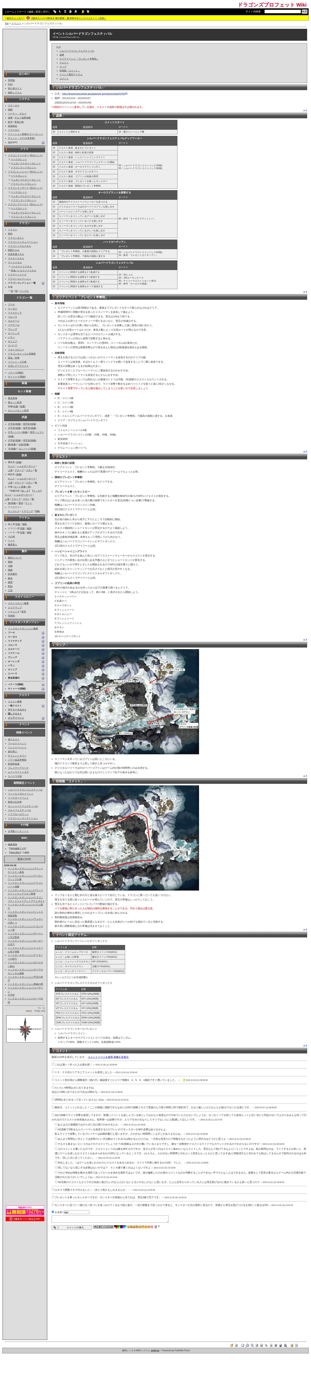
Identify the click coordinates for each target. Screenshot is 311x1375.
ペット (11, 540)
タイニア (12, 341)
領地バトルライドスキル (23, 270)
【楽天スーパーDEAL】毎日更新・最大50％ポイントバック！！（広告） (68, 18)
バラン (11, 337)
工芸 (10, 590)
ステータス (13, 105)
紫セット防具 (15, 402)
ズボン (29, 470)
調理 (10, 582)
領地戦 (11, 615)
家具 (23, 611)
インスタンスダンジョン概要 (23, 628)
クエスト (64, 62)
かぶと (11, 466)
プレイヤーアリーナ (18, 768)
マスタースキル (16, 258)
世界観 (11, 80)
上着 (10, 470)
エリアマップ (15, 607)
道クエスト (13, 739)
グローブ (19, 470)
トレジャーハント (17, 747)
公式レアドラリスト (18, 366)
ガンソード (24, 448)
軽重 (22, 406)
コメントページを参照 (100, 1057)
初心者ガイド (15, 88)
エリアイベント (16, 718)
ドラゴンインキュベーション (23, 242)
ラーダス (12, 308)
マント (28, 503)
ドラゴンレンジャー (18, 171)
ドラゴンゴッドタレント (23, 167)
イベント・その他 (17, 362)
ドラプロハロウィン (18, 814)
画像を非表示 (121, 1057)
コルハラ (12, 317)
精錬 (10, 570)
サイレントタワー (17, 755)
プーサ (11, 304)
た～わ (36, 490)
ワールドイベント (17, 743)
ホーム (10, 11)
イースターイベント (18, 798)
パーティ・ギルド (17, 113)
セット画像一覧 (22, 486)
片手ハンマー (15, 432)
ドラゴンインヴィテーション (23, 818)
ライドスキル (15, 262)
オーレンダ (13, 333)
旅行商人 (12, 751)
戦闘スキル (13, 250)
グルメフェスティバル (19, 810)
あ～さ (25, 490)
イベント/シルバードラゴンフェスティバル (82, 33)
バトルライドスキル (21, 266)
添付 (45, 11)
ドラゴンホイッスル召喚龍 (22, 353)
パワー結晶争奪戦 (17, 760)
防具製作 (12, 574)
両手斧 (26, 428)
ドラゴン (12, 229)
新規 (38, 11)
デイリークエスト (17, 709)
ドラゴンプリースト (18, 204)
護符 (21, 503)
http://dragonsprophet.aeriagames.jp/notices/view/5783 (94, 93)
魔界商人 (12, 544)
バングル (24, 291)
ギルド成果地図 (22, 117)
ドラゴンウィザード (18, 188)
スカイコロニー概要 (18, 603)
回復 (17, 524)
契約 (10, 233)
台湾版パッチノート (18, 831)
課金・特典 (13, 357)
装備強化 (12, 126)
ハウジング (13, 611)
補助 (24, 524)
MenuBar (15, 852)
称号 (10, 122)
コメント (64, 78)
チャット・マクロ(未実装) (21, 138)
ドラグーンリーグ (17, 274)
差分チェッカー (15, 18)
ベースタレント (19, 159)
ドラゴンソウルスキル (19, 246)
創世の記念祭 (15, 802)
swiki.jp (155, 1350)
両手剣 (26, 424)
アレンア (12, 329)
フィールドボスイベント (20, 793)
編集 (31, 11)
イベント (16, 23)
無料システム (15, 92)
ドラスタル (13, 130)
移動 (10, 109)
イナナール (13, 325)
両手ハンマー (37, 432)
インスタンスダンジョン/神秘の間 (25, 984)
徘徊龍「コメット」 (69, 70)
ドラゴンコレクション (19, 279)
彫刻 (10, 586)
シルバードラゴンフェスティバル (25, 789)
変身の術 (19, 122)
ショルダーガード (26, 466)
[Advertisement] (25, 49)
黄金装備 (12, 398)
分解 (10, 566)
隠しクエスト (15, 713)
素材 (10, 561)
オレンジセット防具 (18, 410)
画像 (18, 424)
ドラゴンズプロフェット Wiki (272, 5)
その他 (11, 536)
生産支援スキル (16, 254)
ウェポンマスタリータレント (26, 163)
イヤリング (27, 511)
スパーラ (12, 345)
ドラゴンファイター (18, 155)
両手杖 (26, 440)
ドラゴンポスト (16, 238)
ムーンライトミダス (18, 772)
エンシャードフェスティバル (23, 806)
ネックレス (13, 511)
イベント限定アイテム (71, 74)
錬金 (10, 578)
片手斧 (11, 428)
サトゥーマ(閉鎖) (17, 376)
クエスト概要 (15, 701)
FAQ (10, 84)
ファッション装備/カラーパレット (25, 134)
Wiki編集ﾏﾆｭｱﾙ (17, 848)
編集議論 (12, 844)
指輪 (37, 511)
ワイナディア (15, 313)
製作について (15, 557)
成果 (10, 117)
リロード (21, 11)
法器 (21, 444)
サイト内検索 (253, 11)
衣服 (15, 406)
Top (7, 23)
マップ (62, 66)
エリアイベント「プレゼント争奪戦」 (79, 59)
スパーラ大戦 (15, 776)
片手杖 (11, 440)
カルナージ (13, 321)
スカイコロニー (16, 349)
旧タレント (36, 155)
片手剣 (11, 424)
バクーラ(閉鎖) (15, 372)
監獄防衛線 (13, 764)
